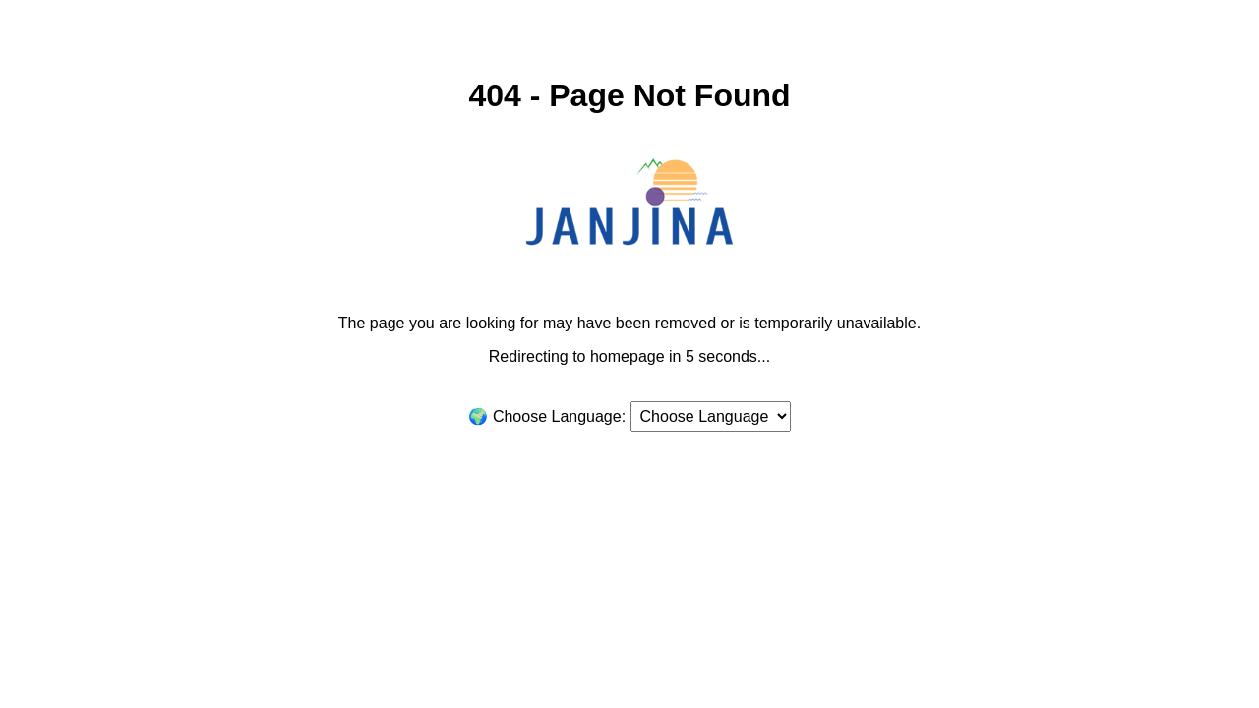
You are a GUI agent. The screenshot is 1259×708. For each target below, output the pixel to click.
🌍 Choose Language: (547, 416)
